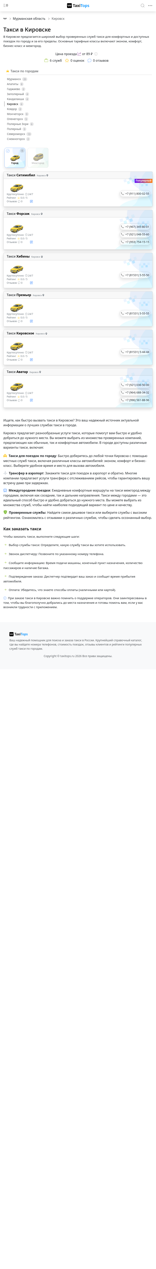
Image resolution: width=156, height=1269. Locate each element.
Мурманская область (29, 18)
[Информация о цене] (96, 54)
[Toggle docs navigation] (6, 6)
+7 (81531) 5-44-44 (137, 352)
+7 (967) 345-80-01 (137, 227)
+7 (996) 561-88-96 (137, 400)
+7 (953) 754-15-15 (137, 242)
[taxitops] (18, 634)
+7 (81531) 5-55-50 (137, 275)
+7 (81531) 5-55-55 (137, 313)
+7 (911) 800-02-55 (137, 193)
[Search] (142, 5)
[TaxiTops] (78, 6)
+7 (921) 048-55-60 (137, 234)
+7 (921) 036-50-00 (137, 385)
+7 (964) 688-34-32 (137, 392)
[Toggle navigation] (150, 6)
